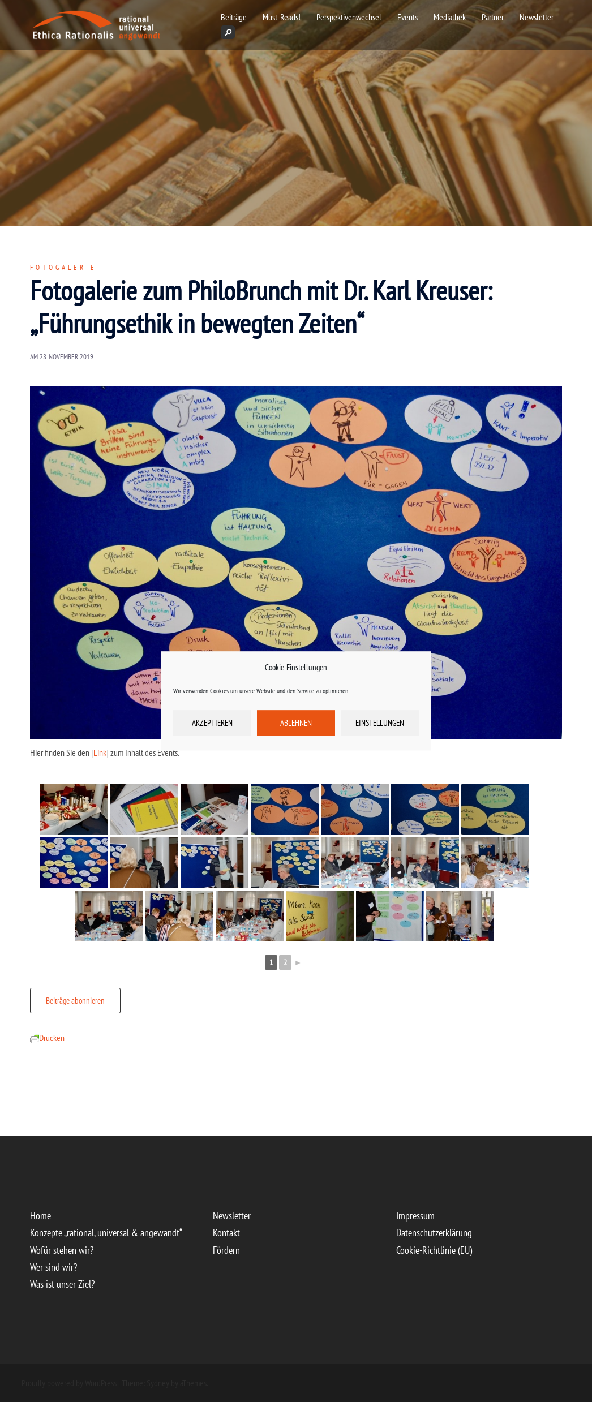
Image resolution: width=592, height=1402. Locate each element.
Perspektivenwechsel (348, 17)
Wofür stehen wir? (61, 1250)
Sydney (158, 1382)
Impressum (415, 1215)
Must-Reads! (282, 17)
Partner (493, 17)
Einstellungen (379, 722)
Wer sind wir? (53, 1267)
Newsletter (537, 17)
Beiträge (234, 17)
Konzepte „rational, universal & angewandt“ (106, 1232)
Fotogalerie (63, 267)
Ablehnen (296, 722)
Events (407, 17)
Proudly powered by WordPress (69, 1382)
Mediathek (450, 17)
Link (99, 752)
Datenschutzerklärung (434, 1232)
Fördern (226, 1250)
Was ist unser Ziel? (62, 1284)
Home (40, 1215)
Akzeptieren (212, 722)
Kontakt (226, 1232)
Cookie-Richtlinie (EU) (434, 1250)
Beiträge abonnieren (75, 1000)
